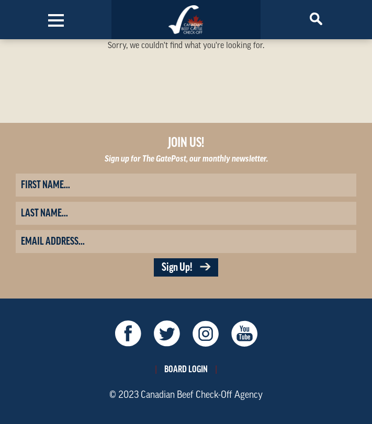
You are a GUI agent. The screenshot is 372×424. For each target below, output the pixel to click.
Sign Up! (186, 267)
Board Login (186, 369)
